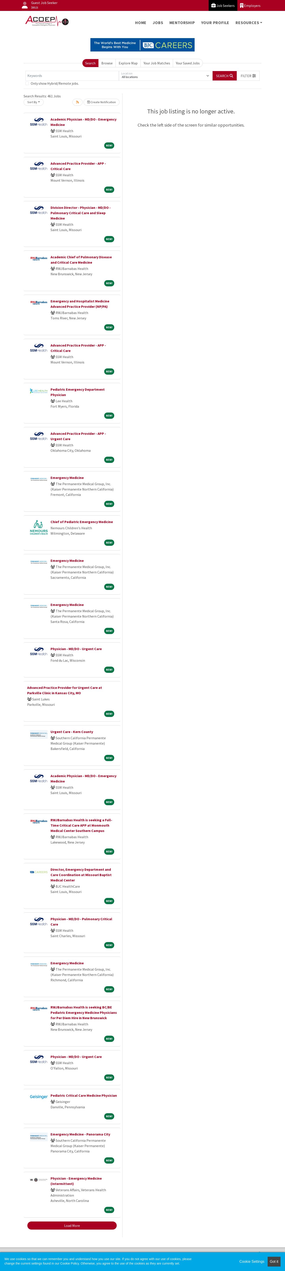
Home (141, 22)
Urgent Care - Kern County (72, 731)
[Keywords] (72, 76)
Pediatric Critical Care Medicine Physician (84, 1095)
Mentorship (182, 22)
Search (90, 63)
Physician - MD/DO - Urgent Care (76, 649)
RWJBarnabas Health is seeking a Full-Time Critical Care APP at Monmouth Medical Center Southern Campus (81, 825)
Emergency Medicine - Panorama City (80, 1134)
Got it (274, 1261)
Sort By (32, 102)
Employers (250, 5)
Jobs (158, 22)
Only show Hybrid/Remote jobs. (55, 83)
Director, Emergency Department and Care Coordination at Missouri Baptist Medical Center (81, 874)
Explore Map (128, 63)
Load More (72, 1225)
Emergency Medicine (67, 477)
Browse (107, 63)
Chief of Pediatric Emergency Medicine (82, 521)
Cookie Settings (251, 1261)
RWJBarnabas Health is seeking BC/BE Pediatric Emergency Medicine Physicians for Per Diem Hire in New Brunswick (84, 1012)
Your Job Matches (157, 63)
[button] (248, 76)
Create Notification (101, 102)
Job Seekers (223, 5)
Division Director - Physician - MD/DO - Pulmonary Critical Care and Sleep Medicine (81, 212)
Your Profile (215, 22)
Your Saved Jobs (188, 63)
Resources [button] (247, 22)
